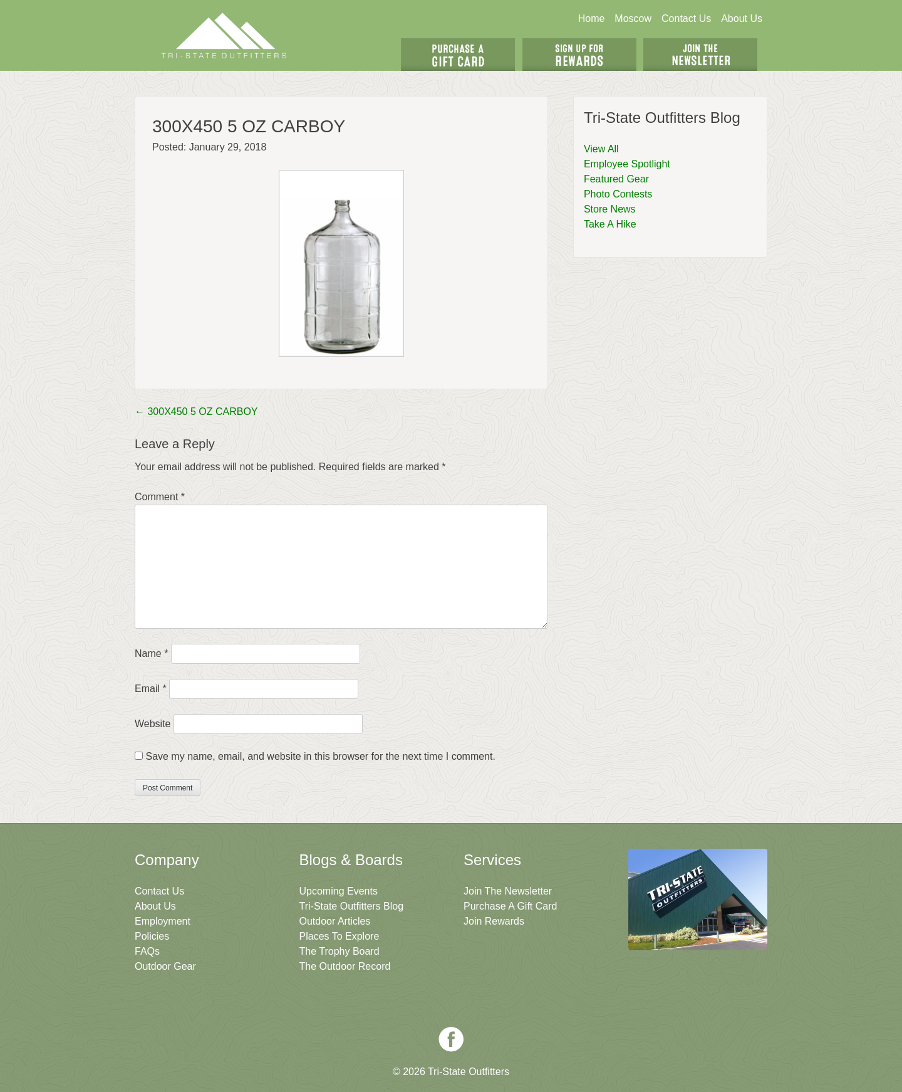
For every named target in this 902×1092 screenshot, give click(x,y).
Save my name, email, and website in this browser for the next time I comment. (320, 756)
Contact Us (686, 18)
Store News (610, 209)
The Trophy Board (339, 951)
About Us (741, 18)
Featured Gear (616, 179)
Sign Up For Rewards (579, 54)
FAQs (147, 951)
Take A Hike (610, 224)
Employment (162, 921)
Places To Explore (339, 936)
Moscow (632, 18)
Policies (152, 936)
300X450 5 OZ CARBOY (196, 411)
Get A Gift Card (458, 54)
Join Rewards (494, 921)
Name (151, 653)
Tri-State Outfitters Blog (351, 906)
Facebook (451, 1039)
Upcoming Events (338, 891)
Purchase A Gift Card (510, 906)
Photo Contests (618, 194)
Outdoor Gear (165, 966)
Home (591, 18)
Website (153, 723)
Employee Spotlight (627, 164)
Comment (160, 496)
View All (601, 149)
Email (151, 688)
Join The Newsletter (700, 54)
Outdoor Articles (335, 921)
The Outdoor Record (345, 966)
